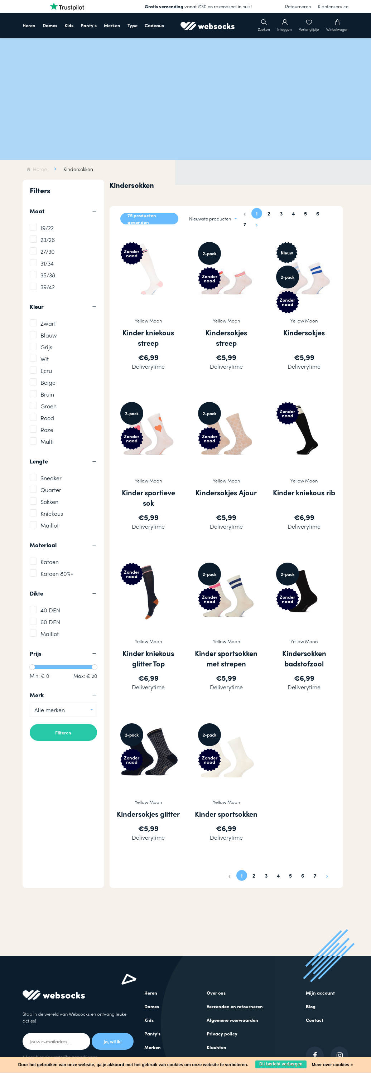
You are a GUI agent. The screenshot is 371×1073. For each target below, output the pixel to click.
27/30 (47, 251)
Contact (314, 1019)
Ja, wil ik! (112, 1041)
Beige (48, 382)
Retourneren (298, 6)
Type (132, 25)
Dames (50, 25)
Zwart (48, 323)
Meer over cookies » (332, 1064)
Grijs (46, 347)
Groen (48, 406)
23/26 (47, 240)
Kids (68, 25)
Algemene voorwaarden (232, 1019)
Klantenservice (333, 6)
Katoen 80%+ (56, 573)
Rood (47, 418)
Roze (46, 430)
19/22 (47, 228)
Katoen (49, 562)
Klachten (216, 1047)
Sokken (49, 501)
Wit (44, 359)
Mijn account (320, 992)
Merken (112, 25)
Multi (47, 441)
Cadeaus (154, 25)
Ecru (46, 370)
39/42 (47, 287)
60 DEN (50, 622)
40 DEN (50, 610)
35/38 (47, 275)
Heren (29, 25)
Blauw (48, 335)
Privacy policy (222, 1033)
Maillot (49, 525)
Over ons (216, 992)
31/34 (47, 263)
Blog (310, 1006)
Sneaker (51, 478)
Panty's (89, 25)
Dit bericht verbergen (281, 1064)
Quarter (50, 490)
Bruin (47, 394)
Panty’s (152, 1033)
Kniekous (51, 513)
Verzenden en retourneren (235, 1006)
